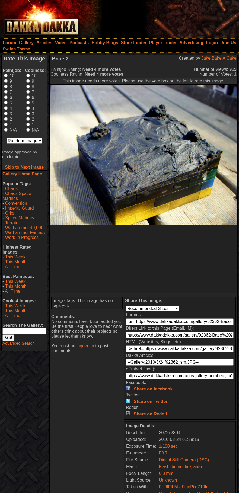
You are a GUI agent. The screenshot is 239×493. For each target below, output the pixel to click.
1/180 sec (168, 446)
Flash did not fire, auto (180, 466)
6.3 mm (166, 473)
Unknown (168, 480)
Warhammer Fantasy (25, 232)
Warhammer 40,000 (24, 227)
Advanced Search (18, 343)
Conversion (16, 203)
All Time (12, 266)
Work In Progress (22, 237)
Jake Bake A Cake (219, 58)
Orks (9, 213)
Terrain (11, 222)
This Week (15, 257)
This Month (15, 262)
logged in (85, 346)
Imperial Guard (19, 208)
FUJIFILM (168, 487)
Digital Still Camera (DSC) (184, 459)
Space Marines (19, 218)
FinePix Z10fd (195, 487)
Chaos (11, 188)
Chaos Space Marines (16, 196)
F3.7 (163, 453)
